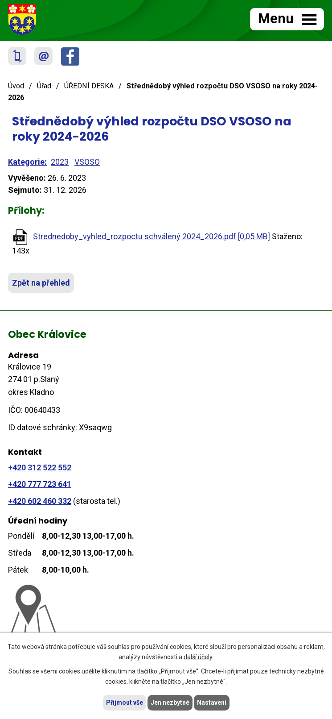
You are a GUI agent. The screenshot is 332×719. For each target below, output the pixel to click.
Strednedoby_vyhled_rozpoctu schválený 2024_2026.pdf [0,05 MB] (151, 236)
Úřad (44, 86)
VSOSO (87, 161)
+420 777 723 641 (39, 484)
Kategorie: (27, 161)
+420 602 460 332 (39, 501)
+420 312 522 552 (39, 467)
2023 (60, 161)
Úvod (16, 86)
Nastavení (211, 702)
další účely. (198, 657)
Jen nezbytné (170, 702)
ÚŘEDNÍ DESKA (89, 86)
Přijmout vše (124, 702)
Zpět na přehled (41, 282)
